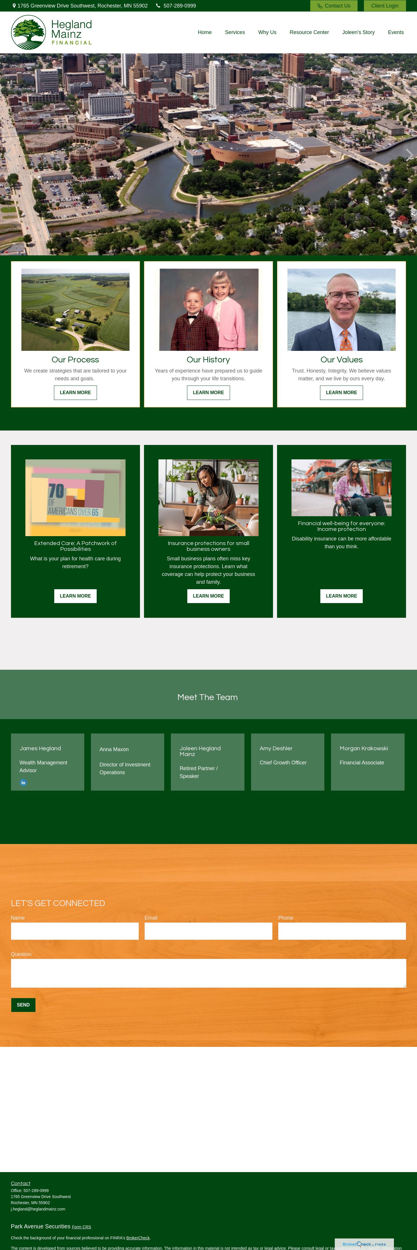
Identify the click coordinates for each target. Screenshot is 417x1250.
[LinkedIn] (23, 782)
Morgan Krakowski (364, 748)
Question (21, 954)
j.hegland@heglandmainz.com (38, 1209)
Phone (285, 918)
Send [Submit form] (23, 1004)
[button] (205, 32)
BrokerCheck (138, 1238)
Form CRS (81, 1227)
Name (18, 918)
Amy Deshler (276, 748)
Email (151, 918)
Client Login (385, 6)
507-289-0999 (175, 6)
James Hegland (40, 748)
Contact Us (333, 6)
